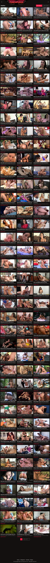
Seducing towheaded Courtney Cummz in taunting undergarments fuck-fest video (41, 255)
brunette (40, 18)
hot (38, 376)
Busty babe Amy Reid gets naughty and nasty (8, 123)
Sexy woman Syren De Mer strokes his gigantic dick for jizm (8, 388)
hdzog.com (19, 19)
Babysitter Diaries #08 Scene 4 (7, 322)
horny (3, 535)
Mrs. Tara (3, 229)
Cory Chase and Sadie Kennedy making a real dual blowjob (25, 189)
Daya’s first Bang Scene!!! (39, 361)
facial (12, 18)
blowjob (5, 18)
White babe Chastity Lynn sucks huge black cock (8, 335)
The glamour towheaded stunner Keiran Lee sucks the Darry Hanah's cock (8, 149)
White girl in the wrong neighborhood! (8, 83)
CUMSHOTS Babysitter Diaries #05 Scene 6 (8, 375)
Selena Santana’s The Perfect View (41, 17)
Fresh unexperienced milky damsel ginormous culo (8, 136)
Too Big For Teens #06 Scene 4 (7, 282)
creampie (31, 124)
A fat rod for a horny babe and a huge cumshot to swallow (8, 534)
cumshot (30, 44)
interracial (32, 58)
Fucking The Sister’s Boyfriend (40, 428)
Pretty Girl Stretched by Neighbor (24, 494)
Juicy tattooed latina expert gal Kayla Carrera (8, 467)
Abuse (31, 559)
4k (34, 18)
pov (21, 71)
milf (25, 190)
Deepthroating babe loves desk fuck (41, 295)
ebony (18, 71)
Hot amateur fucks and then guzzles (24, 30)
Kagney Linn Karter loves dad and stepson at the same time (8, 70)
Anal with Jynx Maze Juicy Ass (40, 494)
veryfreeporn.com (4, 19)
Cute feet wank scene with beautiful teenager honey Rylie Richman (8, 454)
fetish (31, 257)
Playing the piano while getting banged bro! (8, 401)
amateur (19, 31)
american (2, 203)
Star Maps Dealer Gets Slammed (24, 507)
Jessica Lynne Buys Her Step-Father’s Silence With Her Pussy (8, 295)
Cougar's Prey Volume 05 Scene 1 (41, 149)
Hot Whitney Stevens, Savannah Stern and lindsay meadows (25, 216)
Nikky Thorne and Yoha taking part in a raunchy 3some (25, 521)
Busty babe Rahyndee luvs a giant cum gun (41, 269)
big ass (22, 31)
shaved (15, 31)
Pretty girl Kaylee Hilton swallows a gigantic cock (8, 521)
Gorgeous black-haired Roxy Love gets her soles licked (25, 255)
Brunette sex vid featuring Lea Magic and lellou (41, 109)
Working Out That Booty (22, 481)
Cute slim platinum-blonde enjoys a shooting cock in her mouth (8, 56)
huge (2, 336)
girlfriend (2, 243)
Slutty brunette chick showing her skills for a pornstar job (41, 70)
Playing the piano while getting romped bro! (25, 269)
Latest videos (46, 5)
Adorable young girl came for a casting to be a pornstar (41, 189)
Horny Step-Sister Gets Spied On (24, 454)
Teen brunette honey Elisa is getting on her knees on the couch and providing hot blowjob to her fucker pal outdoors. (41, 375)
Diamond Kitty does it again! (23, 295)
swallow (2, 31)
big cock (22, 18)
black (23, 137)
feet (1, 455)
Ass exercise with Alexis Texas (7, 255)
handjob (31, 18)
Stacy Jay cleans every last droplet (8, 308)
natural (15, 203)
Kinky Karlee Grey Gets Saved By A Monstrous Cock (41, 162)
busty (35, 84)
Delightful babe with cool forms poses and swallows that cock (25, 162)
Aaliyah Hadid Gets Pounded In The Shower (25, 136)
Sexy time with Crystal (21, 43)
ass (28, 31)
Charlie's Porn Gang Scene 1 (7, 17)
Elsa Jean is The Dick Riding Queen (41, 521)
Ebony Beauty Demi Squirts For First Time (25, 229)
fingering (44, 18)
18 (34, 97)
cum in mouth (29, 363)
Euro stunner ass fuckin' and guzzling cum (8, 428)
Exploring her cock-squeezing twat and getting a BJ (25, 242)
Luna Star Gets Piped (21, 282)
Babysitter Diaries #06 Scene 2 (7, 43)
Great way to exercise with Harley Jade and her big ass (8, 414)
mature (16, 97)
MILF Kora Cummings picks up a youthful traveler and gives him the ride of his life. (8, 361)
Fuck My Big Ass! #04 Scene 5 (7, 269)
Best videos (39, 5)
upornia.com (36, 72)
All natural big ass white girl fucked (8, 507)
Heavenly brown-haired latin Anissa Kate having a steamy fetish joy (25, 388)
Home (18, 559)
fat (1, 535)
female (5, 495)
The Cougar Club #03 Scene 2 (7, 96)
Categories (22, 559)
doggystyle (31, 203)
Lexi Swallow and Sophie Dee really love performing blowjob (41, 30)
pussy (28, 58)
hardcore (43, 71)
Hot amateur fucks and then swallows (41, 441)
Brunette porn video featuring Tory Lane (25, 441)
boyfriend (3, 349)
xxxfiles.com (36, 19)
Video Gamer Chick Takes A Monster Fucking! (41, 467)
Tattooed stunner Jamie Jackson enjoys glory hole (8, 109)
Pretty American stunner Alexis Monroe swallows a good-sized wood (41, 136)
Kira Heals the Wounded (39, 507)
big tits (18, 18)
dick (5, 283)
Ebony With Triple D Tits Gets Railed (41, 401)
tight (37, 389)
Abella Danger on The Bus (22, 176)
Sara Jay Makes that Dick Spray (40, 282)
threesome (43, 31)
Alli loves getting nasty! (39, 534)
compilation (10, 376)
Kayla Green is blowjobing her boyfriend (8, 348)
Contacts (27, 559)
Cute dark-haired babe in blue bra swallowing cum (8, 481)
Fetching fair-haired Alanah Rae (24, 96)
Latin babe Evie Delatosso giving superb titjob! (41, 454)
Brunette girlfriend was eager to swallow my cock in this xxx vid (8, 242)
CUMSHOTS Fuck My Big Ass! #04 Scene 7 (25, 149)
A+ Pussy (36, 202)
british (47, 31)
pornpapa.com (20, 99)
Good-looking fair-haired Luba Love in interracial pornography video (41, 176)
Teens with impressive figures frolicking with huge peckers (41, 335)
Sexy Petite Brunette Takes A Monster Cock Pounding (25, 428)
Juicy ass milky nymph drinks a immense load (8, 216)
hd (49, 31)
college (8, 18)
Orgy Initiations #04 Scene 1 (23, 308)
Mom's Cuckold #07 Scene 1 (23, 56)
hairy (14, 18)
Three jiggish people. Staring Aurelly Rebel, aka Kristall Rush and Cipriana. (8, 441)
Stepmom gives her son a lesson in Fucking (41, 308)
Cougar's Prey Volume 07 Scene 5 (8, 202)
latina (35, 243)
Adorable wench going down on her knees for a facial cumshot (8, 162)
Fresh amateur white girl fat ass (40, 43)
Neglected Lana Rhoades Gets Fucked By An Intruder (41, 229)
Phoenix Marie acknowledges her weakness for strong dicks (41, 322)
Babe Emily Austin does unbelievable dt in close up (41, 123)
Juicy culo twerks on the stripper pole (25, 401)
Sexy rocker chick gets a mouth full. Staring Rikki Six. (25, 17)
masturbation (10, 31)
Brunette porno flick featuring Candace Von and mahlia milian (41, 348)
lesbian (15, 58)
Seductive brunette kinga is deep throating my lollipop (25, 322)
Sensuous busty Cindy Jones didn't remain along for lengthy (41, 83)
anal (1, 44)
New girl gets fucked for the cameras (41, 96)
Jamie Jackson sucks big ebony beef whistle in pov (25, 70)
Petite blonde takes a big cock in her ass (41, 216)
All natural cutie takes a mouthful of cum (25, 467)
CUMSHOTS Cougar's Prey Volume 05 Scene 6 (25, 414)
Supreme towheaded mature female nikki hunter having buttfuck (8, 494)
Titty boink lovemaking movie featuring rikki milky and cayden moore (25, 123)
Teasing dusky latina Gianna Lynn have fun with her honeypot (41, 242)
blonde (2, 18)
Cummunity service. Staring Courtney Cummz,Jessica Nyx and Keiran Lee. (25, 83)
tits (24, 18)
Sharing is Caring (21, 335)
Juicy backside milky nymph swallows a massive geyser (25, 109)
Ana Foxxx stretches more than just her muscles (25, 202)
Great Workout (20, 361)
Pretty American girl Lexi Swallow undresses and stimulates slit (8, 30)
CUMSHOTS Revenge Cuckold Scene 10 (25, 375)
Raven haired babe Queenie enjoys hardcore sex (8, 176)
